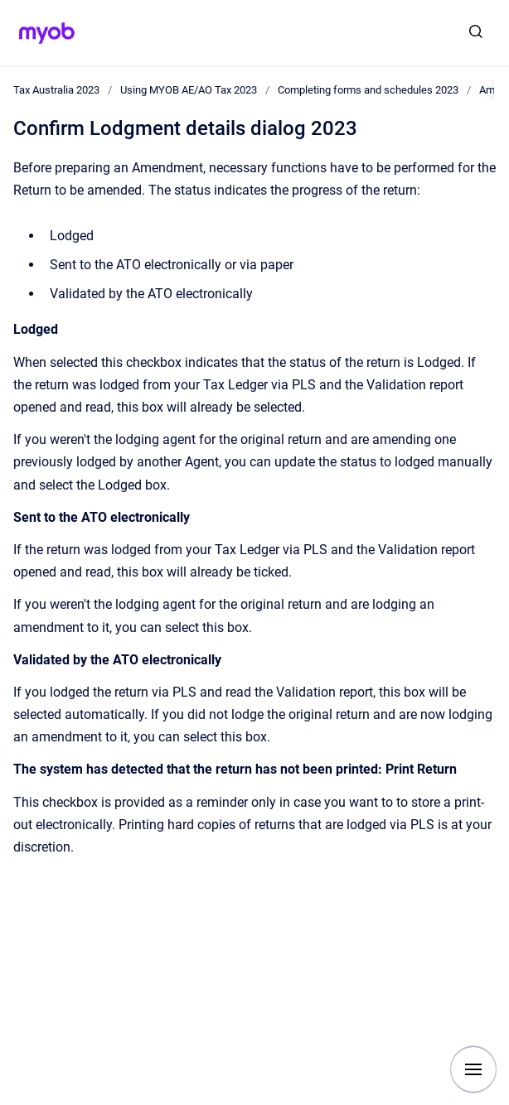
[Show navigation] (473, 1069)
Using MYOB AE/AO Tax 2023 (188, 90)
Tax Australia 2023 (56, 90)
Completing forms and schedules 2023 (368, 90)
